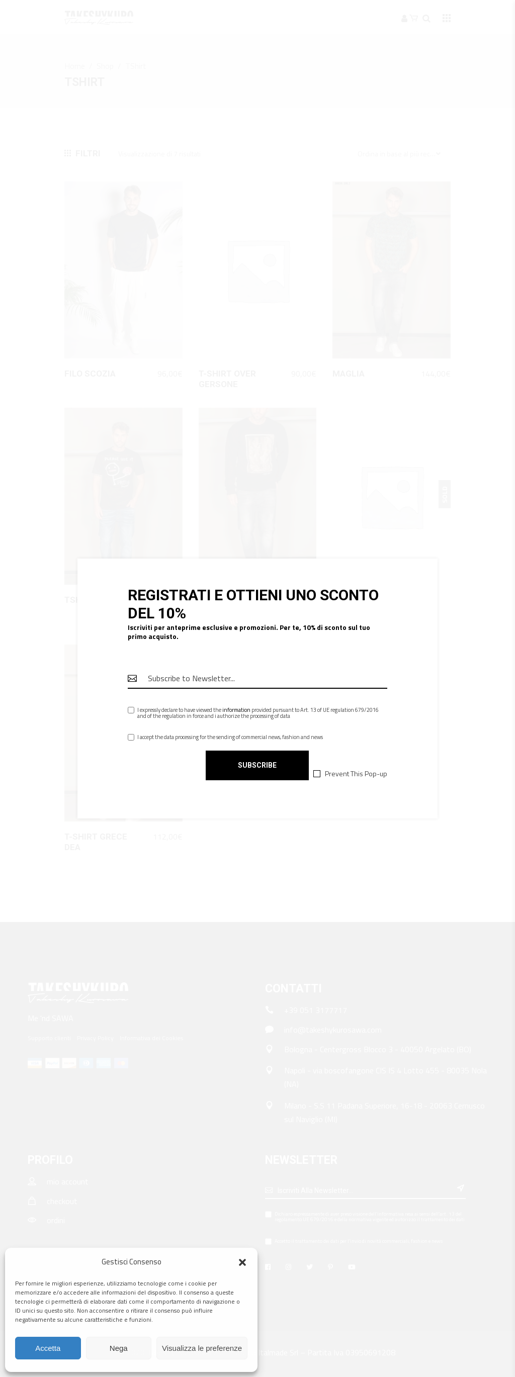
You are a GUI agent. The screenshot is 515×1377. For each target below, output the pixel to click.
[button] (242, 1262)
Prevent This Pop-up (356, 773)
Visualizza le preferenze (202, 1348)
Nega (119, 1348)
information (236, 710)
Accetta (47, 1348)
